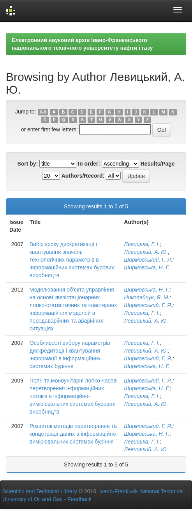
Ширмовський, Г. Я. (148, 260)
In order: (89, 164)
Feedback (79, 499)
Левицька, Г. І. (142, 244)
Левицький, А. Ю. (146, 252)
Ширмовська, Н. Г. (146, 267)
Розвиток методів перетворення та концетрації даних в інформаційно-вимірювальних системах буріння (74, 434)
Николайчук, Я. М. (146, 297)
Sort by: (27, 164)
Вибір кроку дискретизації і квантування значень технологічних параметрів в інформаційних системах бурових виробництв (72, 259)
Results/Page (158, 164)
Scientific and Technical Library (39, 491)
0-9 (43, 112)
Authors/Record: (83, 176)
